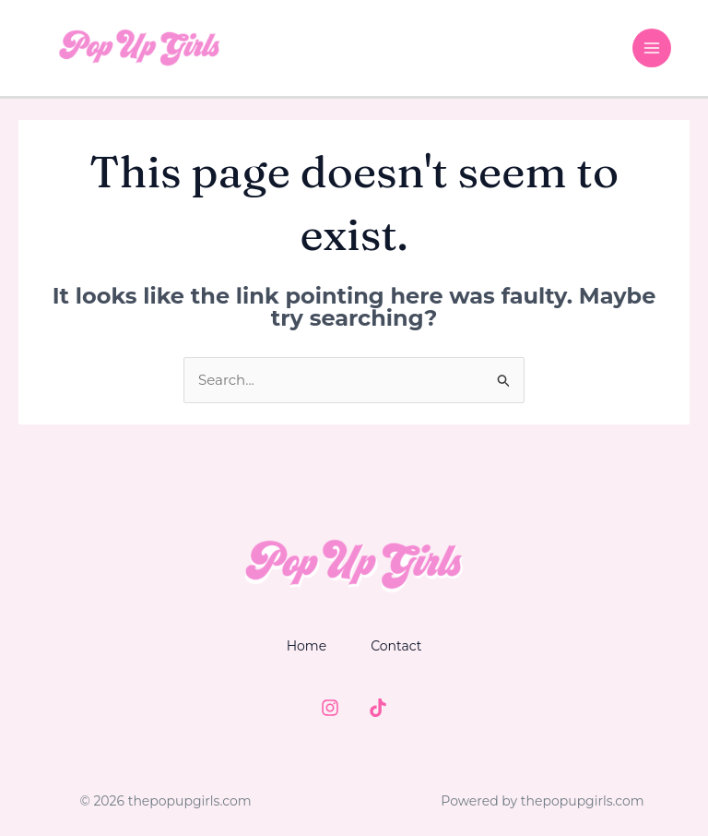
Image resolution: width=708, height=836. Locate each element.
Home (306, 646)
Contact (396, 646)
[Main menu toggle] (652, 48)
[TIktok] (378, 708)
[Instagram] (330, 708)
